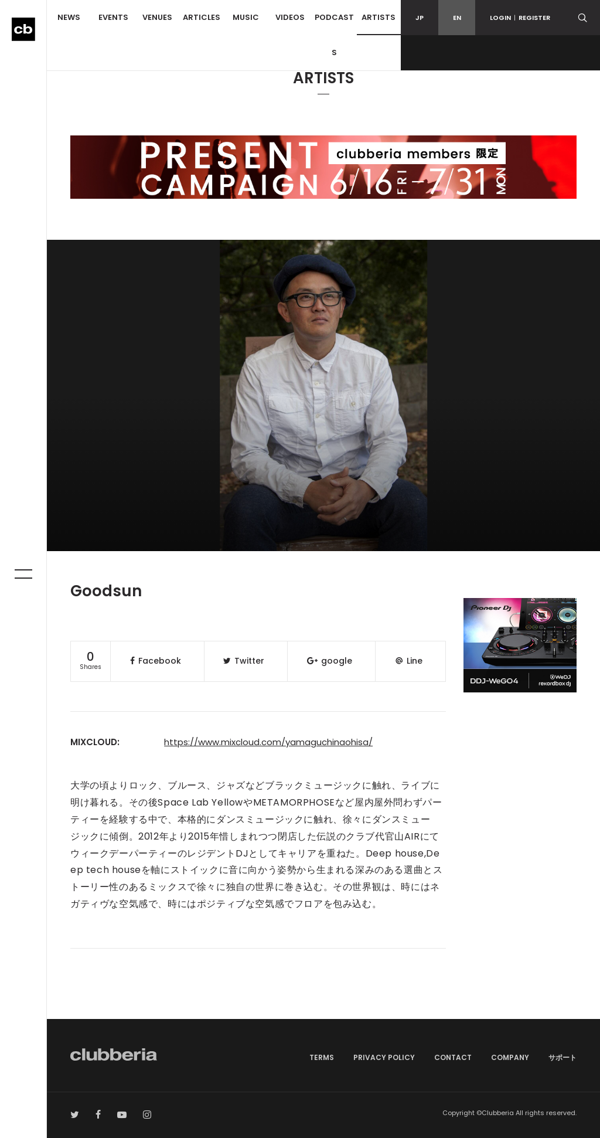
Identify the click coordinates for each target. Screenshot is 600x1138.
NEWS (68, 17)
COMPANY (510, 1057)
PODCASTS (334, 35)
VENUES (157, 17)
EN (457, 17)
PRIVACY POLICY (384, 1057)
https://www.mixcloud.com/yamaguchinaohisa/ (268, 742)
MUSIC (246, 17)
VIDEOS (290, 17)
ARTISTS (379, 17)
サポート (562, 1057)
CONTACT (453, 1057)
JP (419, 17)
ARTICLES (201, 17)
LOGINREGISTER (520, 17)
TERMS (321, 1057)
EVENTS (113, 17)
